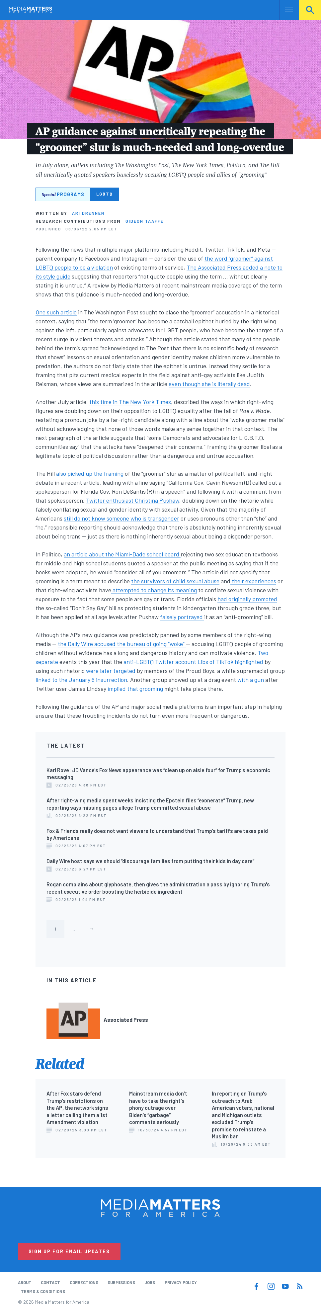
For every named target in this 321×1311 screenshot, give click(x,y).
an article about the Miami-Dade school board (122, 554)
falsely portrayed (182, 616)
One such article (56, 312)
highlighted (249, 661)
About (25, 1282)
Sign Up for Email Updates (69, 1251)
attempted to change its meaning (154, 590)
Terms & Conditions (43, 1291)
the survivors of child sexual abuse (175, 581)
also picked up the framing (89, 473)
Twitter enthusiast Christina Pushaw (132, 500)
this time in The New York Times (130, 401)
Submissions (121, 1282)
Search (310, 10)
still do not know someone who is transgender (121, 518)
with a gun (251, 679)
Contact (50, 1282)
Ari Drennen (88, 213)
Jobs (149, 1282)
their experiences (253, 581)
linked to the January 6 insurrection (81, 679)
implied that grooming (134, 688)
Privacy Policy (181, 1282)
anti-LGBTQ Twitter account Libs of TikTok (178, 661)
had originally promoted (247, 599)
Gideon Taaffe (144, 221)
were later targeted (110, 670)
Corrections (84, 1282)
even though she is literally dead (209, 383)
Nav (285, 10)
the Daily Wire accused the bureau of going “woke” (122, 643)
